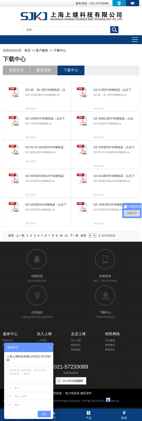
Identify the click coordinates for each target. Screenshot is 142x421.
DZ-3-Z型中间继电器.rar (38, 123)
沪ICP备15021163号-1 (93, 400)
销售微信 (110, 345)
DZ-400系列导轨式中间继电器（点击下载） (44, 176)
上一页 (20, 235)
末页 (83, 235)
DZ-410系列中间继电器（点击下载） (114, 176)
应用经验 (76, 349)
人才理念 (42, 340)
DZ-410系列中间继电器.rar (40, 209)
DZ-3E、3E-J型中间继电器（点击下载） (45, 90)
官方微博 (110, 340)
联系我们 (110, 349)
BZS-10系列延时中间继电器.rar (42, 94)
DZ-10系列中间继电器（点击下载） (45, 119)
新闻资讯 (76, 345)
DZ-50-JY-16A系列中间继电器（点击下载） (44, 148)
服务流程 (43, 70)
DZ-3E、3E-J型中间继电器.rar (110, 94)
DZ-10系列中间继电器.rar (107, 123)
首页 (27, 50)
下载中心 (60, 50)
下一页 (74, 235)
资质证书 (16, 70)
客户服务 (42, 50)
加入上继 (44, 334)
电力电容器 (72, 393)
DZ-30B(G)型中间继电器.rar (40, 152)
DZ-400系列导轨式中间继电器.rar (112, 181)
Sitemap (114, 400)
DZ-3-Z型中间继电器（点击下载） (112, 90)
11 (66, 235)
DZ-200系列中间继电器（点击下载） (114, 148)
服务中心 (10, 334)
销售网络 (112, 334)
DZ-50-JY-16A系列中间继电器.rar (112, 152)
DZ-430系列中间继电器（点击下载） (46, 205)
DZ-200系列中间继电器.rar (40, 181)
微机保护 (86, 393)
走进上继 (78, 334)
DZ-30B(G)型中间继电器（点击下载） (113, 119)
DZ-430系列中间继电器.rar (108, 209)
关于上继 (76, 340)
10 (61, 235)
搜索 (114, 29)
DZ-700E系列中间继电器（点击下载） (114, 205)
